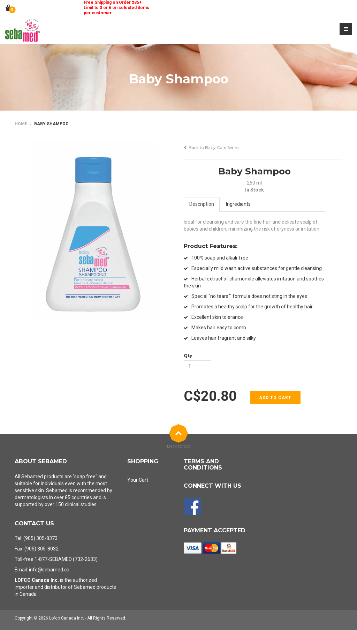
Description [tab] (201, 204)
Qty (188, 355)
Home (21, 123)
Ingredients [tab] (238, 204)
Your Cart (137, 480)
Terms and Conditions (203, 464)
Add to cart (275, 397)
